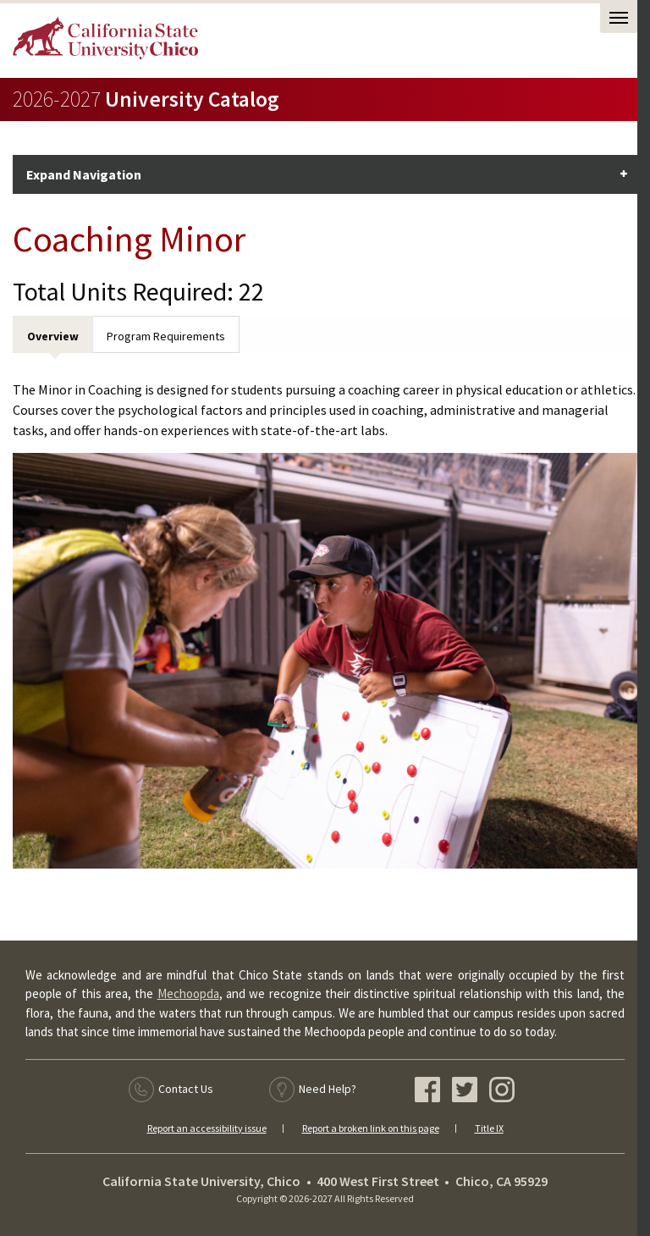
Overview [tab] (53, 336)
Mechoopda (188, 993)
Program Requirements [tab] (166, 336)
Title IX (489, 1128)
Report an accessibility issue (207, 1128)
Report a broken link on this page (370, 1128)
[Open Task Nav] (618, 18)
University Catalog (146, 99)
